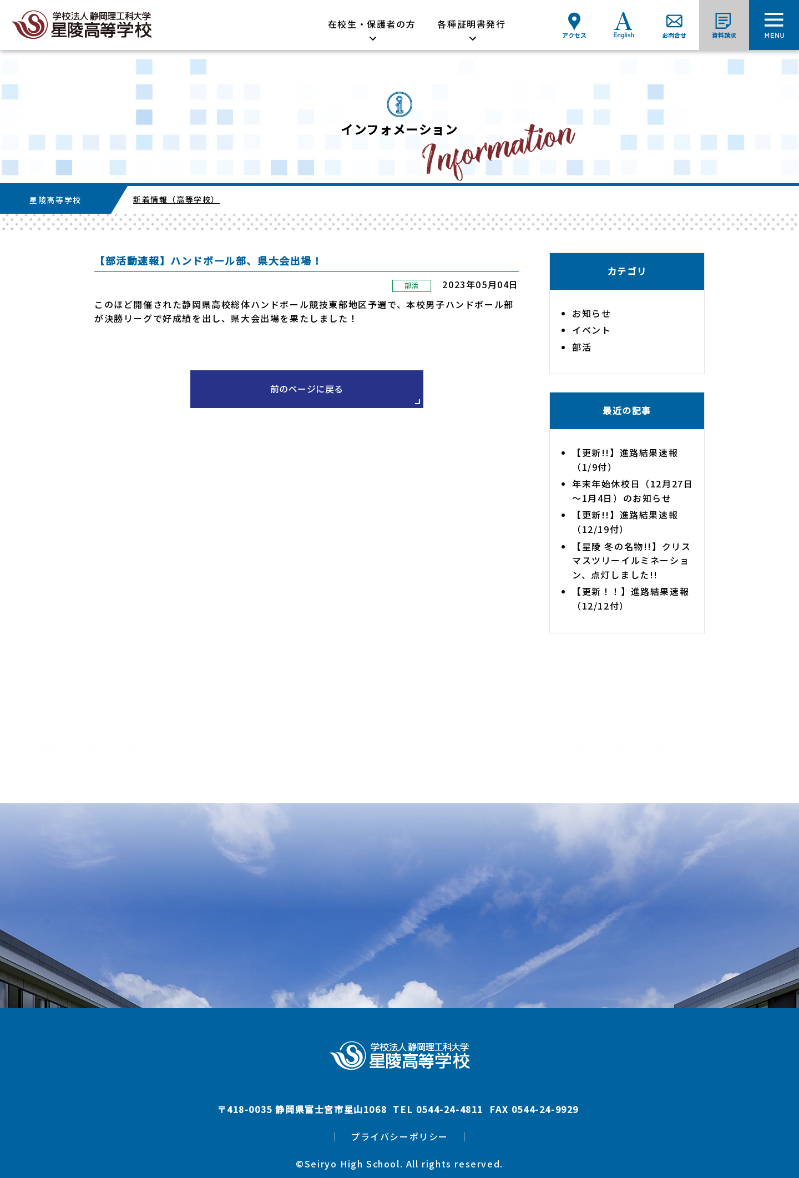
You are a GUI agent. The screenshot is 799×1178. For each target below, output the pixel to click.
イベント (591, 329)
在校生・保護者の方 (372, 24)
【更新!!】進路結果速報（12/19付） (625, 522)
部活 (411, 285)
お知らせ (591, 313)
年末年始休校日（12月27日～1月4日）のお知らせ (632, 491)
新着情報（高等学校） (176, 199)
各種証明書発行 (471, 24)
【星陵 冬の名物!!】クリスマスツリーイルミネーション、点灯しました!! (631, 560)
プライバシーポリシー (399, 1136)
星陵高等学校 (55, 199)
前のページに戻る (306, 388)
